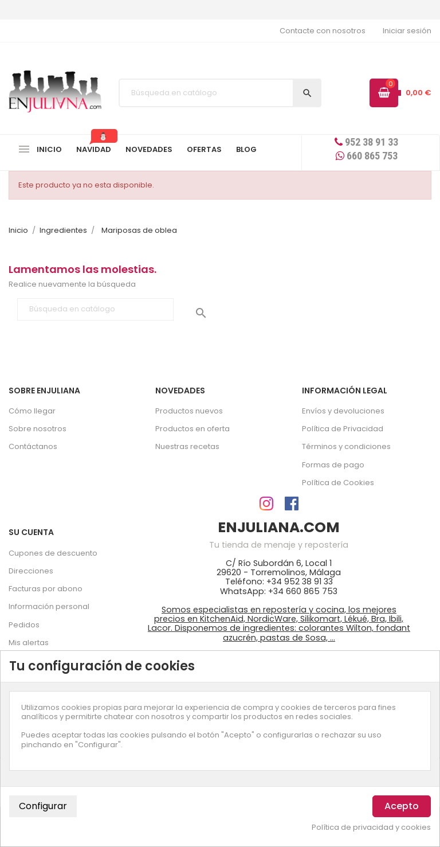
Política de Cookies (338, 482)
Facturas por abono (45, 588)
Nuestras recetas (187, 446)
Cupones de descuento (53, 553)
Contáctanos (33, 446)
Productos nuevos (189, 410)
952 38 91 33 (366, 142)
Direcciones (31, 570)
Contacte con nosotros (323, 30)
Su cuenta (31, 532)
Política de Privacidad (342, 428)
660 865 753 (367, 156)
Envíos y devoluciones (343, 410)
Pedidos (24, 624)
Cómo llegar (32, 410)
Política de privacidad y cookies (371, 827)
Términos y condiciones (346, 446)
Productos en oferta (192, 428)
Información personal (49, 606)
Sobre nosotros (37, 428)
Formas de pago (333, 464)
